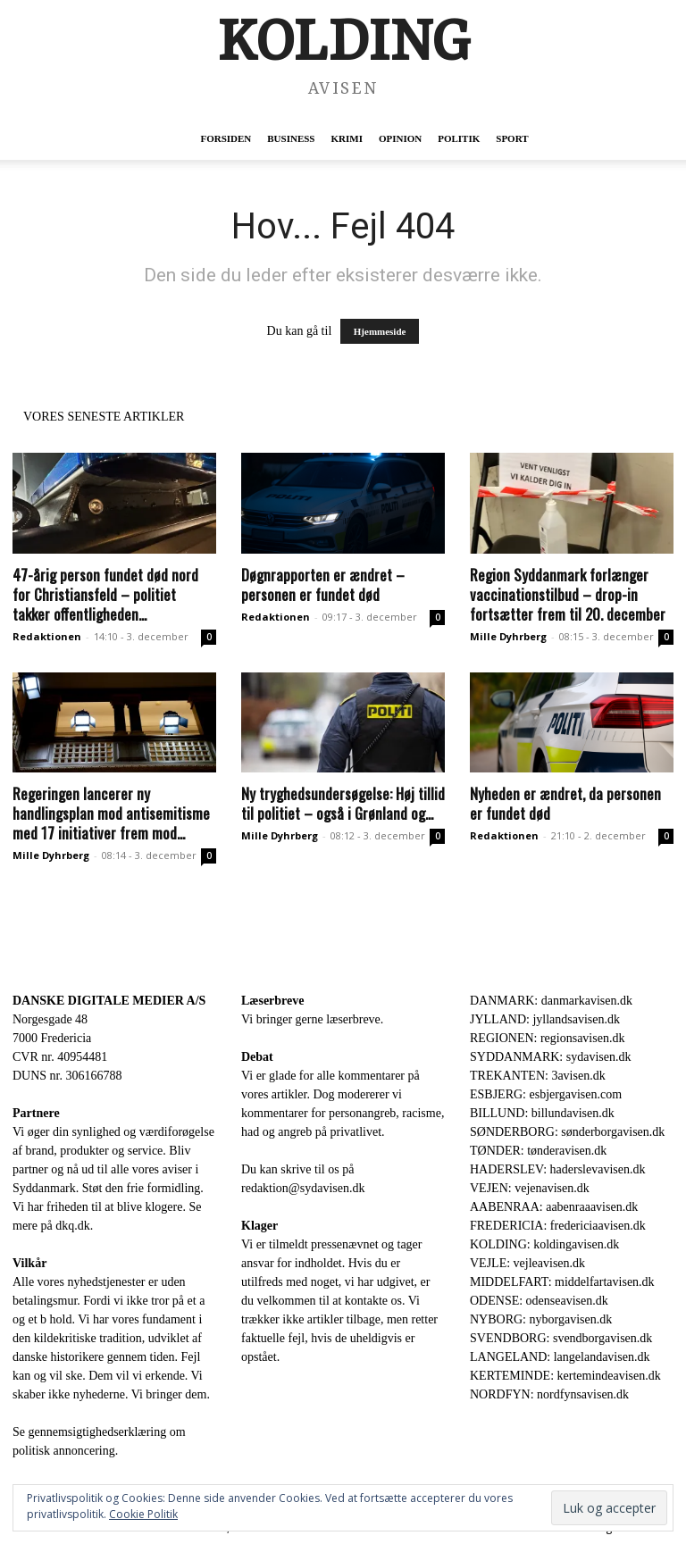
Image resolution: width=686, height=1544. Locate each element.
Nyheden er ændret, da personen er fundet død (565, 803)
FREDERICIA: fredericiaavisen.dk (558, 1225)
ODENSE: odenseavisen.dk (539, 1300)
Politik (459, 138)
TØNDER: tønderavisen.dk (538, 1150)
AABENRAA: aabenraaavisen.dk (554, 1207)
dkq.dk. (74, 1225)
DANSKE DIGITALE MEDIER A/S (109, 1000)
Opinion (400, 138)
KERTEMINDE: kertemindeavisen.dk (565, 1375)
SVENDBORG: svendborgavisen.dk (561, 1338)
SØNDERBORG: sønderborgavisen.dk (567, 1132)
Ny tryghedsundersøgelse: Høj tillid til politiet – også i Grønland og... (343, 803)
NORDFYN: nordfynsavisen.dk (549, 1394)
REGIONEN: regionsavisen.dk (547, 1038)
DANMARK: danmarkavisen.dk (551, 1000)
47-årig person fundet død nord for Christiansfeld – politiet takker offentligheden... (105, 594)
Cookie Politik (143, 1514)
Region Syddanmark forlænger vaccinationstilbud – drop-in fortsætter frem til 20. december (567, 594)
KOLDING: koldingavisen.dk (544, 1244)
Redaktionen (47, 636)
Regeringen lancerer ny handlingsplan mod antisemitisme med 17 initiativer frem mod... (111, 813)
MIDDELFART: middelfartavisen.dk (562, 1282)
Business (290, 138)
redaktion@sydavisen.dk (302, 1188)
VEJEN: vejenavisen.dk (530, 1188)
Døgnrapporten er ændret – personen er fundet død (323, 584)
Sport (512, 138)
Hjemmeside (380, 331)
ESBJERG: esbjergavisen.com (546, 1094)
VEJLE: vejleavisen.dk (527, 1263)
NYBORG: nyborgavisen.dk (541, 1319)
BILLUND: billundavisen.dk (542, 1113)
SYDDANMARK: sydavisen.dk (550, 1057)
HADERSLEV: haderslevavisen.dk (557, 1169)
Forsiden (225, 138)
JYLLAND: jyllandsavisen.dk (545, 1019)
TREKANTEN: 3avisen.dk (538, 1075)
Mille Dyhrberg (508, 636)
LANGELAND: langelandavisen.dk (559, 1357)
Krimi (346, 138)
